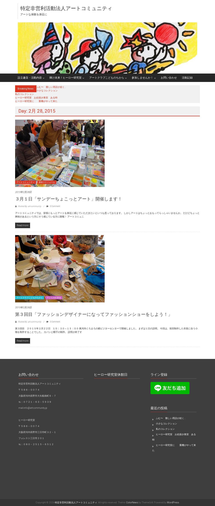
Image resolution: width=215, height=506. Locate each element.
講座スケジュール (47, 182)
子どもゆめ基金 (54, 297)
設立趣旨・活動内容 (30, 77)
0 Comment (53, 206)
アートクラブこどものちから (106, 77)
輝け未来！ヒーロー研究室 (65, 77)
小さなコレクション (47, 90)
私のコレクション (24, 94)
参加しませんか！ (142, 77)
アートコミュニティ (25, 182)
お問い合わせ (169, 77)
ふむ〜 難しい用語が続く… (51, 87)
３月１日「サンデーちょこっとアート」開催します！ (68, 198)
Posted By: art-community (29, 206)
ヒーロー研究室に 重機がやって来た (36, 101)
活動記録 (187, 77)
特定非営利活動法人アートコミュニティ (66, 8)
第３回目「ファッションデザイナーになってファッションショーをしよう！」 (93, 314)
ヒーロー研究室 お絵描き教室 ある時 (36, 97)
